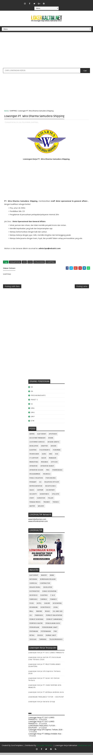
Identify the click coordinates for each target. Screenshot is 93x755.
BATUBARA (33, 581)
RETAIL (32, 638)
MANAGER (52, 460)
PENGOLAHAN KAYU (53, 626)
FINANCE (53, 601)
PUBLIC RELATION (36, 480)
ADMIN (32, 436)
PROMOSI (46, 476)
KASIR (44, 460)
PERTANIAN (34, 634)
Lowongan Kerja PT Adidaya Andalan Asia (46, 695)
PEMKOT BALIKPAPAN (54, 618)
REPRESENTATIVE (36, 488)
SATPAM (40, 492)
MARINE (39, 614)
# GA (30, 261)
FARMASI (43, 601)
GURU (44, 456)
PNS (48, 472)
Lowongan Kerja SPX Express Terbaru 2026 (45, 732)
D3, (17, 121)
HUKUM (47, 606)
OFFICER (54, 464)
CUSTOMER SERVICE (37, 444)
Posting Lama (81, 287)
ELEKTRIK (33, 452)
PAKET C (34, 402)
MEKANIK (44, 464)
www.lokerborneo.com (37, 521)
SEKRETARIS (44, 496)
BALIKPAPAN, (11, 121)
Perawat (33, 484)
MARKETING (34, 464)
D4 (32, 394)
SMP (33, 419)
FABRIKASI (34, 601)
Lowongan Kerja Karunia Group (41, 704)
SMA (33, 410)
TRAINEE (47, 504)
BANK (52, 577)
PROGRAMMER (35, 476)
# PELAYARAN (39, 261)
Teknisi (56, 504)
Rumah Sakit (51, 638)
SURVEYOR (41, 500)
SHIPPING (13, 111)
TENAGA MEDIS (35, 504)
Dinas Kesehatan (49, 593)
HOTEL (39, 606)
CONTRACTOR (45, 585)
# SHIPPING (50, 261)
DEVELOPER (34, 448)
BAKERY (44, 577)
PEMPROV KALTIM (36, 626)
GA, (20, 121)
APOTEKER (53, 436)
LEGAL (56, 610)
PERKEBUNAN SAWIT (50, 630)
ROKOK (40, 638)
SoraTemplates (17, 748)
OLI (31, 618)
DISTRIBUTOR (35, 593)
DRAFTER (44, 448)
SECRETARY (50, 492)
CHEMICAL (33, 585)
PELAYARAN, (26, 121)
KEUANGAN (34, 610)
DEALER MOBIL (35, 589)
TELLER (50, 500)
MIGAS (47, 614)
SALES (32, 492)
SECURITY (33, 496)
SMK (33, 415)
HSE (56, 456)
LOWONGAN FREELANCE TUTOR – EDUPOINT (46, 699)
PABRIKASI (39, 618)
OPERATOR (34, 468)
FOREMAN (56, 452)
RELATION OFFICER (52, 484)
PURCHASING (51, 480)
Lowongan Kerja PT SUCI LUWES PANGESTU (46, 655)
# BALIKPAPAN (15, 261)
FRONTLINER (34, 456)
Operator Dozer (36, 472)
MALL (31, 614)
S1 (32, 406)
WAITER (32, 508)
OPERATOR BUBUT (47, 468)
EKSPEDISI (34, 597)
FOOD (32, 606)
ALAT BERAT (41, 436)
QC (40, 484)
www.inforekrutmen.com (38, 523)
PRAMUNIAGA (57, 472)
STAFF (32, 500)
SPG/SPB (55, 496)
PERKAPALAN (34, 630)
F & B (53, 597)
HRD (50, 456)
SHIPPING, (34, 121)
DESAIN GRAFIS (53, 444)
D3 (32, 389)
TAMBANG (42, 642)
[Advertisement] (46, 51)
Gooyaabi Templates (45, 748)
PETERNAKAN (46, 634)
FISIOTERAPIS (45, 452)
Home (6, 111)
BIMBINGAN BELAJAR (48, 581)
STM (33, 423)
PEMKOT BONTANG (36, 622)
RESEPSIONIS (50, 488)
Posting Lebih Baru (12, 287)
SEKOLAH (33, 642)
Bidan (50, 440)
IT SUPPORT (34, 460)
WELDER (41, 508)
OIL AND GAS (58, 614)
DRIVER (53, 448)
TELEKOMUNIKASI (56, 642)
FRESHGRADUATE (38, 398)
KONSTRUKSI (45, 610)
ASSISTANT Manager (38, 440)
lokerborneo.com (84, 748)
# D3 (24, 261)
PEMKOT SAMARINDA (54, 622)
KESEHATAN (57, 606)
